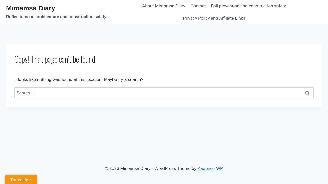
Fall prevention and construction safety (248, 5)
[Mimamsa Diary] (56, 12)
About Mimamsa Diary (163, 5)
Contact (198, 5)
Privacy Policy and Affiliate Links (214, 18)
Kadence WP (210, 168)
